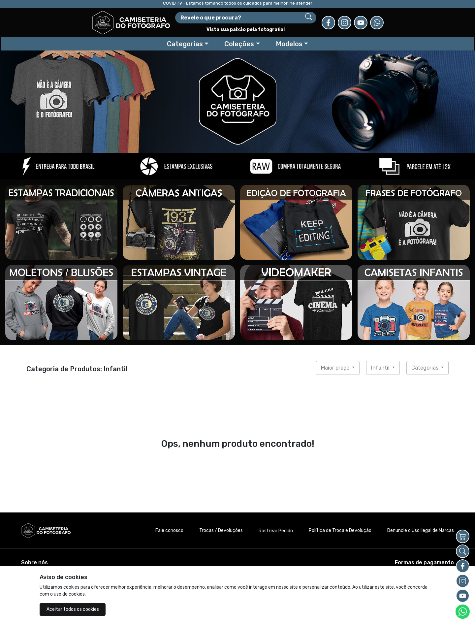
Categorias (425, 368)
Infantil (381, 368)
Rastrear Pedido (276, 531)
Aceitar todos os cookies (73, 609)
